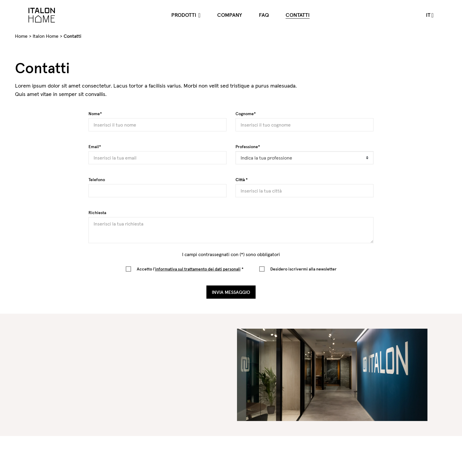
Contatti (298, 14)
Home (21, 36)
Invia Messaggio (231, 292)
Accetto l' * (190, 269)
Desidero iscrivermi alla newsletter (303, 269)
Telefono (96, 179)
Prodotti (184, 14)
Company (229, 14)
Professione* (248, 146)
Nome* (95, 113)
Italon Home (45, 36)
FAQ (264, 14)
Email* (94, 146)
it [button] (428, 14)
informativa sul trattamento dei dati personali (198, 269)
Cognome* (246, 113)
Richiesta (97, 212)
